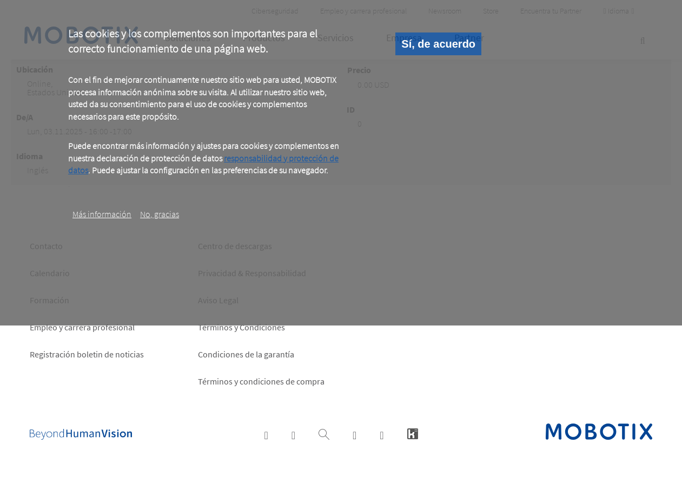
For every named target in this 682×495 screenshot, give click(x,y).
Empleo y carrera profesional (82, 327)
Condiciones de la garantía (246, 354)
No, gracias (159, 214)
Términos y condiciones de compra (261, 381)
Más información (101, 214)
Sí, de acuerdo (438, 44)
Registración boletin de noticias (87, 354)
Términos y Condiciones (241, 327)
